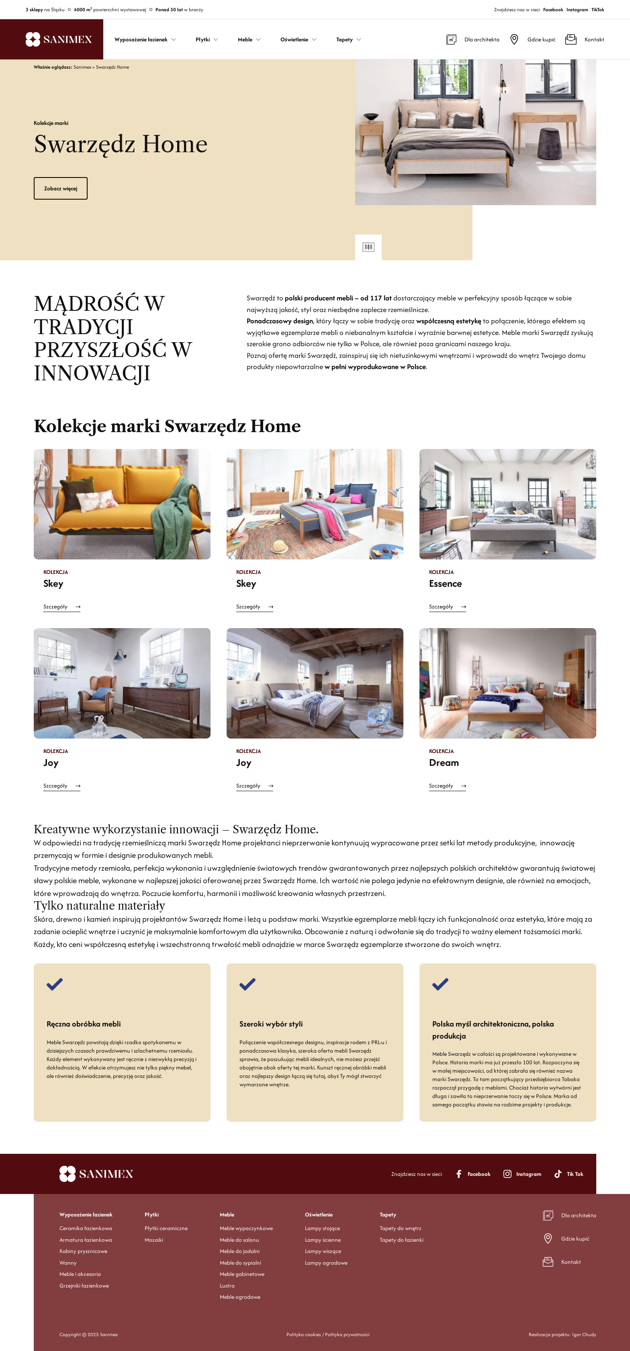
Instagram (577, 9)
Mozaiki (154, 1240)
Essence (445, 583)
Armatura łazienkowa (85, 1240)
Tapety (388, 1214)
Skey (53, 583)
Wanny (68, 1263)
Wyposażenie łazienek (85, 1214)
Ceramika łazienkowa (85, 1228)
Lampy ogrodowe (326, 1263)
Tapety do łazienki (401, 1240)
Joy (51, 762)
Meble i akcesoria (80, 1274)
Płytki (152, 1214)
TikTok (597, 9)
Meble (227, 1214)
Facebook (553, 9)
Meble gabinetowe (242, 1274)
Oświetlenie (319, 1214)
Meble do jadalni (240, 1251)
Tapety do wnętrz (400, 1228)
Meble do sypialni (240, 1263)
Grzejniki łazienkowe (84, 1286)
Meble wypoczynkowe (246, 1228)
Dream (444, 762)
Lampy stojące (322, 1228)
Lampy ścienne (323, 1240)
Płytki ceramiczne (166, 1228)
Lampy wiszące (323, 1251)
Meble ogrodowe (240, 1297)
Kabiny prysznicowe (83, 1251)
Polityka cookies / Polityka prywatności (328, 1334)
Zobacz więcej (60, 188)
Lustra (227, 1286)
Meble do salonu (239, 1240)
